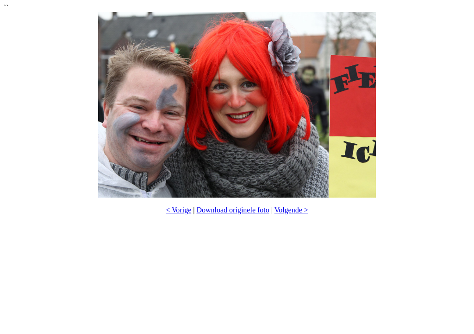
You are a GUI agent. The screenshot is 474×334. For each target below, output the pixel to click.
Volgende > (291, 210)
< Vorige (178, 210)
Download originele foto (232, 210)
